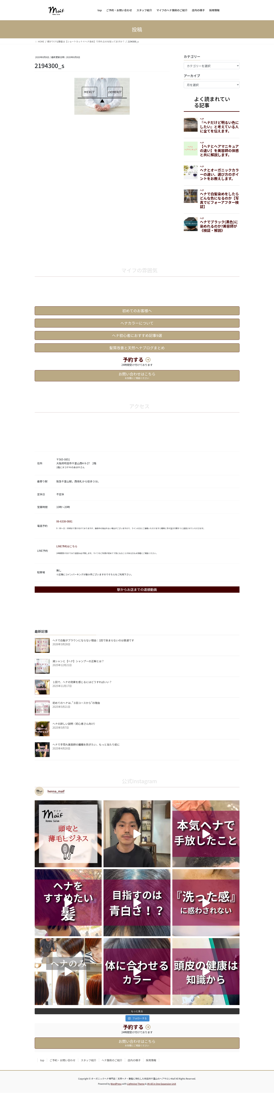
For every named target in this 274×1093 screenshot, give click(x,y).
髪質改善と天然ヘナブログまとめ (137, 348)
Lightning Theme (136, 1084)
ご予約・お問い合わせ (62, 1060)
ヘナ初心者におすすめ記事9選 (137, 335)
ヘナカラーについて (137, 323)
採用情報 (151, 1060)
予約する (133, 359)
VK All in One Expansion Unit (161, 1084)
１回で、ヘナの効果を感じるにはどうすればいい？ (82, 682)
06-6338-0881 (64, 521)
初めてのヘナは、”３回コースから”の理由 (76, 703)
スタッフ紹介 (88, 1060)
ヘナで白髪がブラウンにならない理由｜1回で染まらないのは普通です (93, 640)
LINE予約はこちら (66, 546)
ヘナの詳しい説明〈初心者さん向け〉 (74, 724)
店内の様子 (134, 1060)
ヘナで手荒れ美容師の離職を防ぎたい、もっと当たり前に (86, 744)
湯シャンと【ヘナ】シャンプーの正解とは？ (78, 661)
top (42, 1060)
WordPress (116, 1084)
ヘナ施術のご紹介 (112, 1060)
